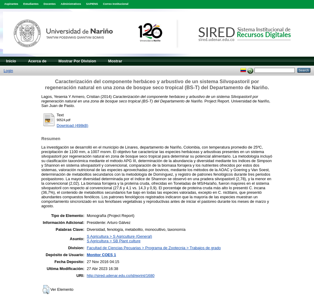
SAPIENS (92, 3)
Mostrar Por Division (77, 61)
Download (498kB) (72, 125)
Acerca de (37, 61)
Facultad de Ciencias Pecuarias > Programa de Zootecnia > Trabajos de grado (154, 248)
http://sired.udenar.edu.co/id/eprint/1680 (121, 275)
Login (8, 70)
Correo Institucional (116, 3)
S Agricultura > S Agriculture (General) (119, 236)
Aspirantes (11, 3)
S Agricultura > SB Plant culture (114, 241)
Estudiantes (30, 3)
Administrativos (71, 3)
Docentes (50, 3)
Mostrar (115, 61)
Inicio (11, 61)
